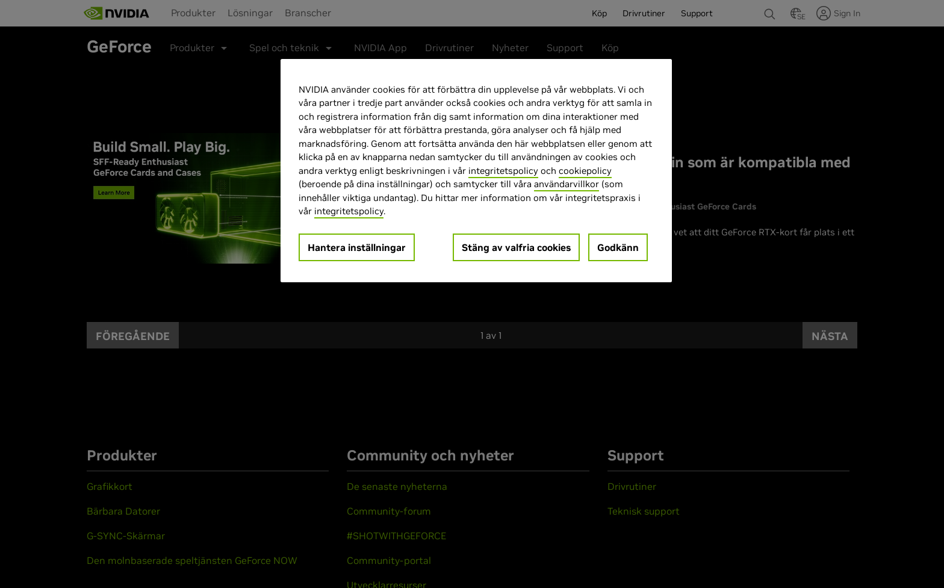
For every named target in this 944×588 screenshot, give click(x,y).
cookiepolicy (585, 170)
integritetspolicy (503, 170)
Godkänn (618, 247)
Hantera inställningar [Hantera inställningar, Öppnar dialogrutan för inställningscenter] (357, 247)
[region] (476, 170)
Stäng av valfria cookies (516, 247)
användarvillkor (566, 184)
